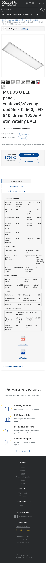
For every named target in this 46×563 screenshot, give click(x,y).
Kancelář (28, 20)
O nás (23, 480)
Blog (23, 474)
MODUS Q (36, 20)
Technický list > (23, 341)
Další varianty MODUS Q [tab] (16, 191)
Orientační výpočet (23, 477)
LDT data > (23, 354)
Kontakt (23, 451)
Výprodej (23, 496)
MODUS (4, 20)
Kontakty (27, 14)
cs (40, 3)
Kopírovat (24, 134)
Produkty (6, 14)
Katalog (11, 20)
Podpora (17, 14)
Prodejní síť (29, 155)
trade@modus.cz (23, 530)
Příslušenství (23, 493)
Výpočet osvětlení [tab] (16, 186)
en (44, 3)
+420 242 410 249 (23, 527)
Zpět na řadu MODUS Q (12, 366)
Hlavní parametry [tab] (16, 181)
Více (36, 14)
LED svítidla (19, 20)
